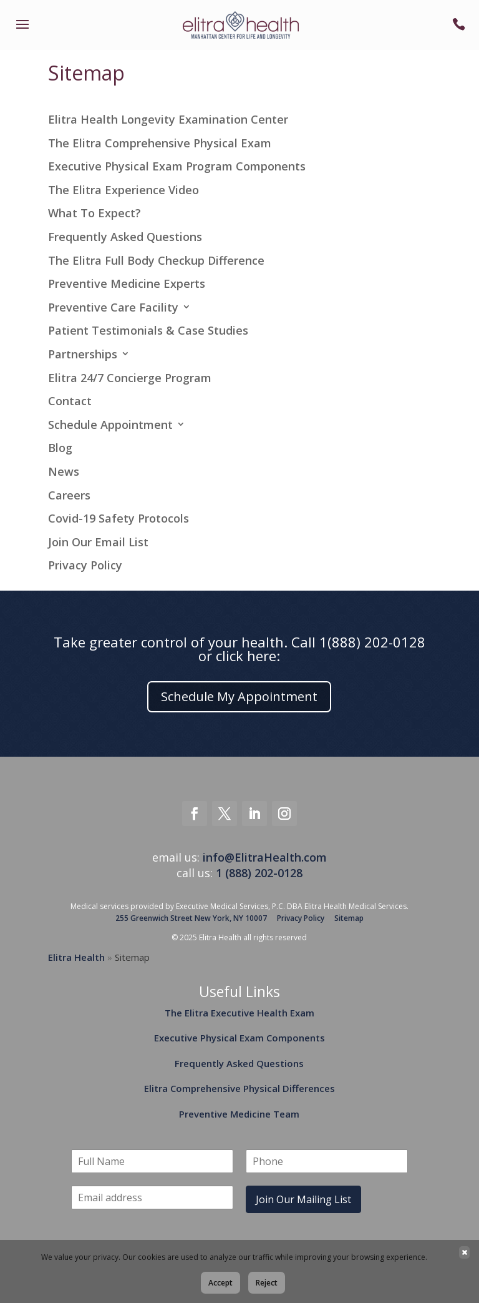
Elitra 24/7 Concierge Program (129, 378)
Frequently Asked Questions (125, 237)
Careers (69, 496)
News (63, 472)
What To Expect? (94, 213)
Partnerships (82, 354)
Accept (220, 1282)
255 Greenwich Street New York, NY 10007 (191, 918)
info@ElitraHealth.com (265, 857)
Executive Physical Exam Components (239, 1037)
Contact (70, 401)
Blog (60, 448)
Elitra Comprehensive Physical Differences (239, 1088)
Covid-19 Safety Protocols (118, 519)
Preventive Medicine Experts (126, 284)
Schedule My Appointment (239, 696)
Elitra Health (76, 957)
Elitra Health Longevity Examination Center (168, 120)
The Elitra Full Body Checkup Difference (156, 261)
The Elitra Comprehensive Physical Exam (159, 143)
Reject (267, 1282)
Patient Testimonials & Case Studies (148, 331)
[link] (22, 32)
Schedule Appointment (110, 425)
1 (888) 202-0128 (259, 872)
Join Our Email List (98, 542)
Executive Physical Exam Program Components (177, 167)
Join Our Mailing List (303, 1199)
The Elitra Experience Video (123, 190)
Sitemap (349, 918)
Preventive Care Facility (113, 308)
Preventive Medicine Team (239, 1114)
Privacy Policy (85, 566)
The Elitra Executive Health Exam (239, 1012)
